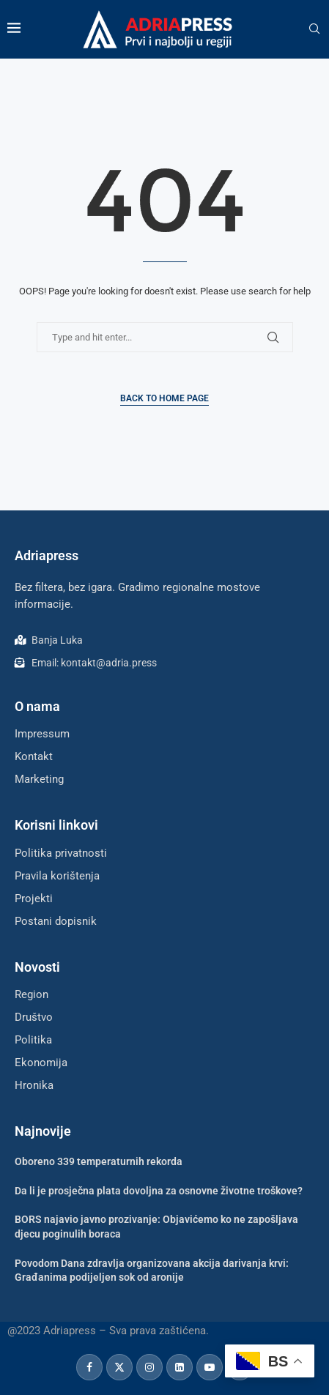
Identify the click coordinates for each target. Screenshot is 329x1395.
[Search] (314, 29)
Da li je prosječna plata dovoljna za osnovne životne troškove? (159, 1191)
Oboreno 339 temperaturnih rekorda (98, 1161)
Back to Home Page (164, 398)
